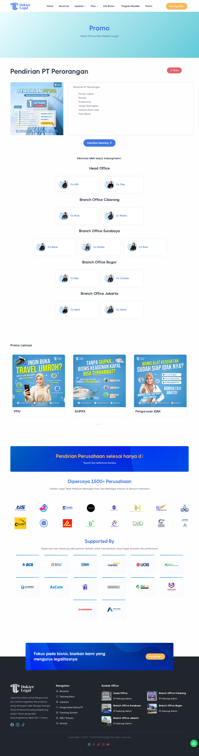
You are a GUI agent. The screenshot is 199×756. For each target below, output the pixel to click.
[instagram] (17, 724)
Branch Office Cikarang (172, 692)
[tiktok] (23, 724)
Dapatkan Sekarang (99, 143)
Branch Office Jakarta (126, 717)
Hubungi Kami (176, 6)
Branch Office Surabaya (127, 704)
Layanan (78, 6)
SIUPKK (80, 411)
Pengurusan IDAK (148, 411)
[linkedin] (89, 743)
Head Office (120, 692)
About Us (64, 6)
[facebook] (12, 724)
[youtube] (108, 743)
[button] (98, 424)
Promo (148, 6)
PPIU (17, 411)
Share (174, 70)
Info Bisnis (108, 6)
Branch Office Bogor (170, 704)
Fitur (93, 6)
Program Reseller (130, 6)
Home (50, 6)
